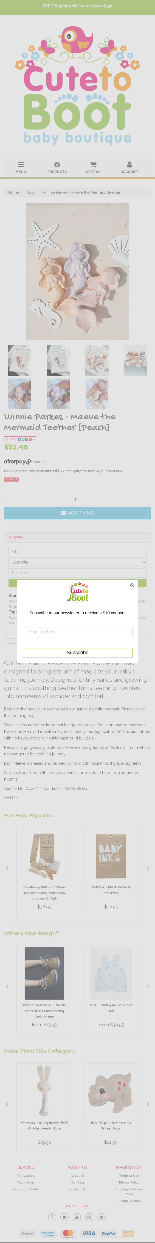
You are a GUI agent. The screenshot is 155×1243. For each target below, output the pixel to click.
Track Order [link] (25, 1182)
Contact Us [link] (77, 1189)
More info (25, 461)
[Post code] (77, 573)
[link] (52, 1216)
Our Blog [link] (77, 1182)
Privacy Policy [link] (129, 1182)
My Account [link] (26, 1175)
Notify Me (77, 513)
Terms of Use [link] (129, 1175)
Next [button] (148, 868)
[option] (44, 873)
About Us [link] (77, 1175)
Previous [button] (7, 868)
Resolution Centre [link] (25, 1189)
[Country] (77, 562)
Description (14, 643)
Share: (20, 439)
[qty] (77, 499)
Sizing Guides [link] (129, 1201)
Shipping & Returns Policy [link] (129, 1191)
